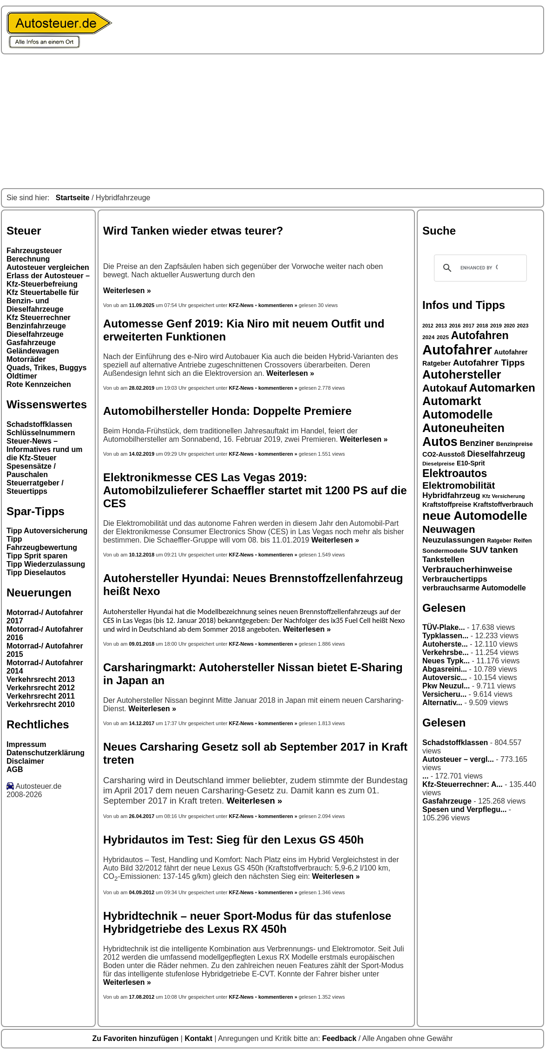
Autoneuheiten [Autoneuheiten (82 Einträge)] (463, 427)
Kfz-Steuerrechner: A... (462, 784)
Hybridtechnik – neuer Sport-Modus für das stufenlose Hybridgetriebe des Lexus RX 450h (247, 922)
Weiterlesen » (127, 291)
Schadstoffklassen (39, 424)
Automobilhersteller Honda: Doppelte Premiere (227, 411)
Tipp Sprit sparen (37, 556)
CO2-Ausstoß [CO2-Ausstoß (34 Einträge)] (443, 454)
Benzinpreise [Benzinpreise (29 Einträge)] (514, 444)
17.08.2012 (141, 997)
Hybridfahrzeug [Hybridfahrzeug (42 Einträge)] (451, 495)
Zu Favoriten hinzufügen (136, 1038)
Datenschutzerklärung (46, 753)
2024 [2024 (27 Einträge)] (428, 337)
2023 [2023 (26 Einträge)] (523, 325)
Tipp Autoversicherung (47, 531)
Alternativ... (442, 703)
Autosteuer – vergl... (458, 759)
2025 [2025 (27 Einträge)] (443, 337)
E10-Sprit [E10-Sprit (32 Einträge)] (471, 463)
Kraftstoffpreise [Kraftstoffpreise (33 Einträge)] (446, 504)
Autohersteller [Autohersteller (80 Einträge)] (461, 374)
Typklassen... (445, 636)
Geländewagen (33, 351)
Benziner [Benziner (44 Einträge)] (477, 443)
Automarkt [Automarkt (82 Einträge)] (451, 400)
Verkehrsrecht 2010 (41, 704)
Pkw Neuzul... (446, 686)
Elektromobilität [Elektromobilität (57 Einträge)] (458, 485)
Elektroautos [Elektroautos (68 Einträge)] (454, 473)
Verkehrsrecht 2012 (41, 688)
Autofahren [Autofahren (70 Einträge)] (479, 335)
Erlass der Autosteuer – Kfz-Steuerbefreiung (48, 280)
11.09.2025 (142, 305)
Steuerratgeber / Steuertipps (35, 487)
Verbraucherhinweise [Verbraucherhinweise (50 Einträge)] (467, 569)
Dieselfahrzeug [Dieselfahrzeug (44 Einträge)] (496, 453)
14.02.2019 (141, 454)
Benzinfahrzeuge (36, 326)
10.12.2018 (141, 554)
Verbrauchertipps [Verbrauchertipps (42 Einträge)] (454, 579)
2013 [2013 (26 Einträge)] (441, 325)
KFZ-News (241, 305)
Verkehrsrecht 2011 (41, 696)
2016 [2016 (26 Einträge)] (455, 325)
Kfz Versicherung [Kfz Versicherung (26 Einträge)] (503, 496)
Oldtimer (22, 376)
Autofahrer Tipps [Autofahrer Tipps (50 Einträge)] (489, 362)
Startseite (73, 198)
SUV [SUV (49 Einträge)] (479, 550)
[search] (479, 268)
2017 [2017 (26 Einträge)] (468, 325)
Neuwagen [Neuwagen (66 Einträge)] (448, 529)
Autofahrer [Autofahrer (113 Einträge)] (457, 349)
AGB (15, 769)
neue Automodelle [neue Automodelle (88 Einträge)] (474, 516)
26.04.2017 (141, 816)
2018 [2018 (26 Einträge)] (482, 325)
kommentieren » (277, 305)
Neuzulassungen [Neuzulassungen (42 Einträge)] (453, 540)
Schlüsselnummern (41, 433)
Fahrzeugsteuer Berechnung (34, 255)
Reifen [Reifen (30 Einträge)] (522, 540)
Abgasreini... (444, 669)
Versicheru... (444, 694)
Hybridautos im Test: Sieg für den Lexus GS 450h (233, 839)
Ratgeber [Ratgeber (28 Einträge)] (499, 540)
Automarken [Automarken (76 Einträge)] (502, 387)
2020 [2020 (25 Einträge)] (509, 325)
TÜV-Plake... (443, 627)
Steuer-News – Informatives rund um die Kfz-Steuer (45, 449)
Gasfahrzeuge (31, 343)
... (425, 776)
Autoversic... (444, 677)
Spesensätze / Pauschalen (31, 470)
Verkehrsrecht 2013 (41, 679)
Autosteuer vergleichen (48, 267)
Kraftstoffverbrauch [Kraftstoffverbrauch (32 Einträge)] (503, 504)
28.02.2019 (141, 388)
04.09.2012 (141, 892)
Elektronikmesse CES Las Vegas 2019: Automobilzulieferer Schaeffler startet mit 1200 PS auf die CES (255, 490)
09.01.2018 (141, 644)
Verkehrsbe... (445, 652)
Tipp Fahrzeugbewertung (42, 543)
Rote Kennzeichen (39, 384)
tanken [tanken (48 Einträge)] (504, 550)
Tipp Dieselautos (36, 572)
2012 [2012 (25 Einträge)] (427, 325)
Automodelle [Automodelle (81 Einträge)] (457, 414)
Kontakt (199, 1038)
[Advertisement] (272, 121)
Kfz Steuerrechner (39, 317)
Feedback (340, 1038)
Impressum (26, 744)
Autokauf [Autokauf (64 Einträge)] (444, 388)
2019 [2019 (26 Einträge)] (496, 325)
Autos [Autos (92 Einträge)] (440, 442)
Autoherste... (445, 644)
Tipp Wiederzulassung (46, 564)
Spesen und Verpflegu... (464, 809)
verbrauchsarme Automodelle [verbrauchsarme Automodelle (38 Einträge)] (474, 588)
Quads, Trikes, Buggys (47, 368)
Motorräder (26, 359)
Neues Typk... (446, 661)
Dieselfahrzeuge (35, 334)
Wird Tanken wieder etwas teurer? (193, 230)
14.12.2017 (141, 723)
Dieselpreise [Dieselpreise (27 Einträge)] (438, 463)
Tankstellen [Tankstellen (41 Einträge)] (443, 559)
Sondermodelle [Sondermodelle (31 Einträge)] (445, 550)
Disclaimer (25, 761)
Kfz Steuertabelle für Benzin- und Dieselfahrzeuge (43, 300)
